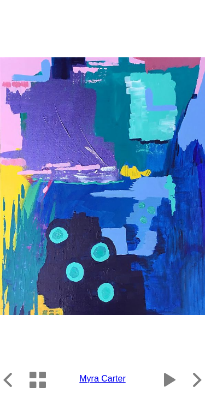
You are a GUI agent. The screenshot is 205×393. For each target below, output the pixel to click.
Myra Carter (102, 378)
